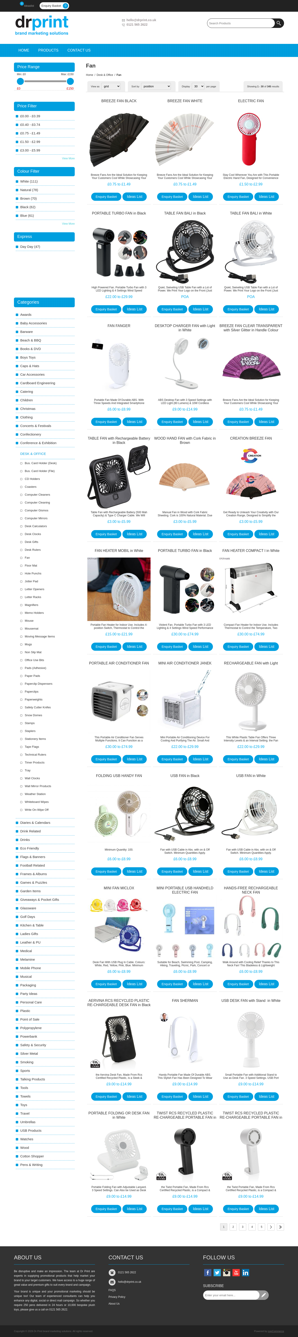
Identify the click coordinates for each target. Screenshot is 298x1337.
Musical (26, 976)
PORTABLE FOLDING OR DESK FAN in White (118, 1115)
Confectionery (30, 434)
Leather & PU (30, 942)
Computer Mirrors (36, 518)
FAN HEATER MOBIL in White (119, 551)
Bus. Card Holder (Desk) (41, 463)
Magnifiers (31, 605)
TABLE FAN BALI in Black (185, 213)
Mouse (29, 620)
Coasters (30, 486)
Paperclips (31, 691)
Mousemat (31, 628)
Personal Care (31, 1002)
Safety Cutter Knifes (38, 707)
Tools (24, 1088)
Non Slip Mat (33, 652)
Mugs (28, 644)
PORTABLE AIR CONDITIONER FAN (119, 663)
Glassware (28, 908)
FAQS (112, 1290)
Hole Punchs (33, 573)
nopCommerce (276, 1331)
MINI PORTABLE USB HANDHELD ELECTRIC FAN (185, 890)
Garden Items (30, 891)
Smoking (26, 1062)
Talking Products (32, 1079)
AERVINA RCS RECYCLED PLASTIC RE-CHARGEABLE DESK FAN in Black (119, 1003)
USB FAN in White (251, 776)
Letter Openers (34, 589)
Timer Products (35, 762)
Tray (28, 770)
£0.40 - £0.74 (30, 124)
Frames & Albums (33, 874)
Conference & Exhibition (38, 443)
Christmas (28, 409)
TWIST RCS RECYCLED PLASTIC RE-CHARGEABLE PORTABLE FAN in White (251, 1117)
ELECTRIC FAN (251, 101)
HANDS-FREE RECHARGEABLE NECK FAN (251, 890)
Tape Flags (32, 746)
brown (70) (28, 198)
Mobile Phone (30, 968)
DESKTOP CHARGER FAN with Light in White (185, 328)
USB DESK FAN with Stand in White (250, 1001)
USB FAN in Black (184, 776)
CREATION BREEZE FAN (251, 438)
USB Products (30, 1130)
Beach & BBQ (30, 340)
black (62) (28, 207)
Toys (23, 1105)
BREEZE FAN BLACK (119, 101)
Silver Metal (29, 1053)
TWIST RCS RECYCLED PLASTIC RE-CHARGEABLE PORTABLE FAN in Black (185, 1117)
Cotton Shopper (32, 1156)
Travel (24, 1113)
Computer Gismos (36, 510)
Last (280, 1227)
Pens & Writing (31, 1165)
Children (26, 400)
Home (89, 75)
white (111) (29, 181)
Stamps (30, 723)
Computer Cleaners (37, 494)
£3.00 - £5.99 (30, 150)
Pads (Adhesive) (35, 668)
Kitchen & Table (32, 925)
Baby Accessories (33, 323)
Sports (25, 1071)
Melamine (27, 959)
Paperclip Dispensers (38, 683)
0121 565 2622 (136, 24)
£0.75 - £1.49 (30, 133)
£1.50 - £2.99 (30, 142)
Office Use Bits (34, 660)
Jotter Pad (31, 581)
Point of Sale (29, 1019)
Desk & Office (105, 75)
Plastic (25, 1011)
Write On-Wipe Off (37, 809)
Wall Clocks (32, 778)
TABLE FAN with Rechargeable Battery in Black (119, 440)
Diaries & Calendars (35, 822)
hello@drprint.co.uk (141, 20)
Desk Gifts (31, 542)
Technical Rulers (35, 754)
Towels (25, 1096)
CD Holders (32, 479)
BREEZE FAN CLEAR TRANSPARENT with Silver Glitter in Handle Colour (250, 328)
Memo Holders (34, 612)
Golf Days (27, 917)
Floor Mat (31, 565)
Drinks (25, 840)
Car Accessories (32, 374)
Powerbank (28, 1036)
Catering (26, 391)
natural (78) (29, 190)
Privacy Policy (116, 1297)
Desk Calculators (36, 526)
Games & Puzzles (33, 882)
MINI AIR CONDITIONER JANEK (185, 663)
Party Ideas (28, 994)
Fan (27, 557)
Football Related (32, 865)
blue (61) (27, 215)
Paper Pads (32, 676)
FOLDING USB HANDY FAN (119, 776)
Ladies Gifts (29, 934)
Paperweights (34, 699)
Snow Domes (33, 715)
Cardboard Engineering (37, 383)
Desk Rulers (33, 549)
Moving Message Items (40, 636)
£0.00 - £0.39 (30, 116)
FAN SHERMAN (185, 1001)
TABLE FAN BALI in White (251, 213)
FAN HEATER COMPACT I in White (250, 551)
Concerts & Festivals (35, 426)
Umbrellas (28, 1122)
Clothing (26, 417)
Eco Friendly (29, 848)
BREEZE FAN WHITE (185, 101)
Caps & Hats (29, 366)
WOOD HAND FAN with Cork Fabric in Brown (185, 440)
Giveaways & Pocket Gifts (39, 899)
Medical (26, 951)
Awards (26, 314)
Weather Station (35, 794)
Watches (26, 1139)
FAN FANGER (119, 326)
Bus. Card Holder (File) (40, 471)
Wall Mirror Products (38, 786)
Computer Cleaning (37, 502)
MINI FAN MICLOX (119, 888)
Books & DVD (30, 349)
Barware (26, 332)
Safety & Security (33, 1045)
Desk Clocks (33, 534)
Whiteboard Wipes (37, 802)
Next (271, 1227)
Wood (24, 1148)
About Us (114, 1303)
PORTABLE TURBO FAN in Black (119, 213)
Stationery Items (35, 739)
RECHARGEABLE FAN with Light (251, 663)
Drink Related (30, 831)
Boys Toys (28, 357)
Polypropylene (31, 1028)
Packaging (28, 985)
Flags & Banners (32, 857)
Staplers (30, 731)
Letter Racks (33, 597)
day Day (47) (30, 246)
